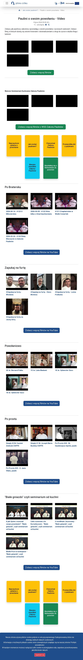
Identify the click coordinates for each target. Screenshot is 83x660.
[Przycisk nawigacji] (7, 3)
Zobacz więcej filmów (40, 72)
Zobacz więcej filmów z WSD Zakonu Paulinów (40, 127)
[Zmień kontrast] (61, 3)
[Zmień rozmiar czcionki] (63, 3)
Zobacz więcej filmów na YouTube (41, 252)
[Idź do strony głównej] (19, 3)
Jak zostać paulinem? (30, 10)
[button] (56, 3)
